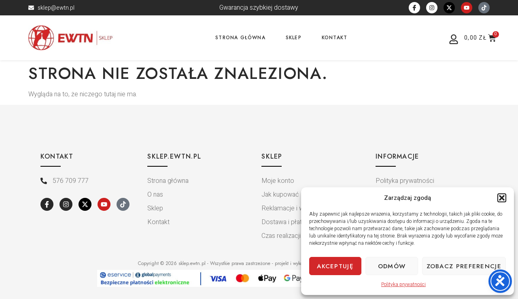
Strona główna (240, 37)
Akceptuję (335, 266)
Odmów (392, 266)
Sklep (293, 37)
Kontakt (334, 37)
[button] (502, 198)
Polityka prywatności (403, 284)
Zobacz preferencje (464, 266)
